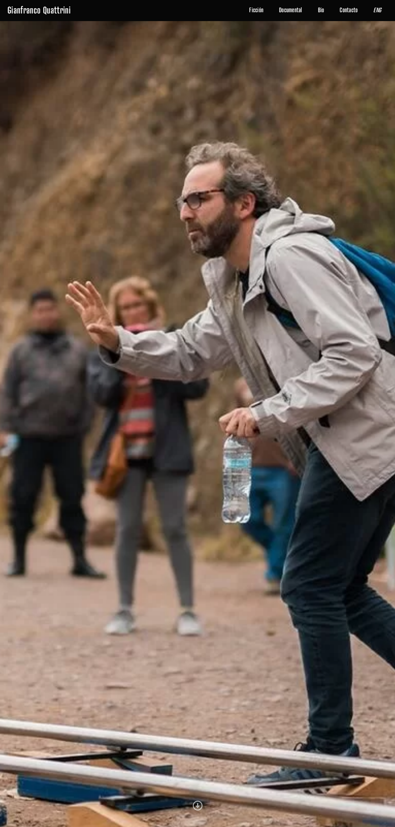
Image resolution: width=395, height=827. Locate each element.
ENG (377, 10)
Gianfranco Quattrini (39, 10)
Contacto (349, 10)
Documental (290, 10)
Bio (321, 10)
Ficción (256, 10)
